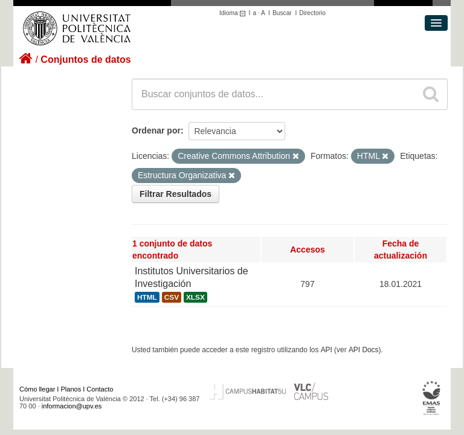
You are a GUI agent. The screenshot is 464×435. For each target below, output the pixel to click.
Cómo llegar (37, 389)
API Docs (364, 350)
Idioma (234, 13)
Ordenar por (156, 130)
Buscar (282, 13)
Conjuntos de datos (85, 59)
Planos (71, 389)
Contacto (99, 389)
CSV (171, 297)
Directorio (312, 13)
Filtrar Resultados (175, 194)
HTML (147, 297)
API (326, 350)
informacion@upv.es (72, 406)
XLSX (195, 297)
